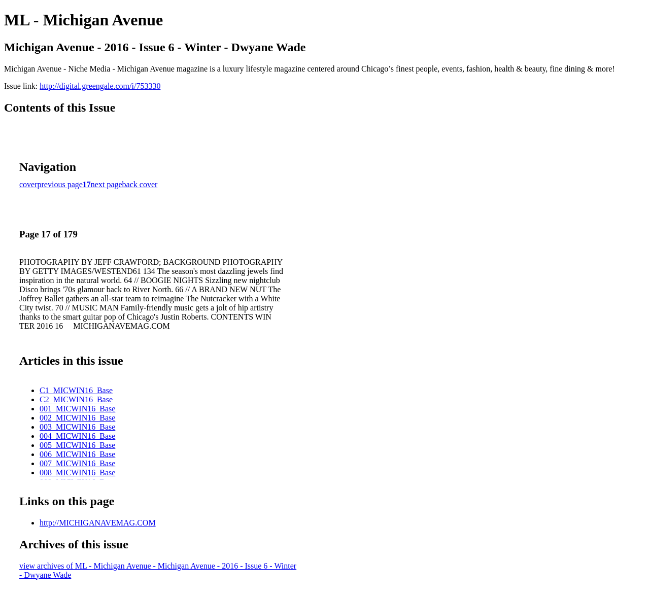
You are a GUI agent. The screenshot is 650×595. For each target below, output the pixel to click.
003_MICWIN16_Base (77, 427)
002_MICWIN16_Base (77, 417)
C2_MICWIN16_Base (76, 399)
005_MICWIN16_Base (77, 445)
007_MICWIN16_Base (77, 463)
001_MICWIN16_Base (77, 408)
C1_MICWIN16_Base (76, 390)
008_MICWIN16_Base (77, 472)
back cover (140, 184)
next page (106, 184)
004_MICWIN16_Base (77, 436)
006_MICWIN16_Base (77, 454)
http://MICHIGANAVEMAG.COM (98, 522)
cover (28, 184)
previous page (60, 184)
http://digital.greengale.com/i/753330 (100, 86)
